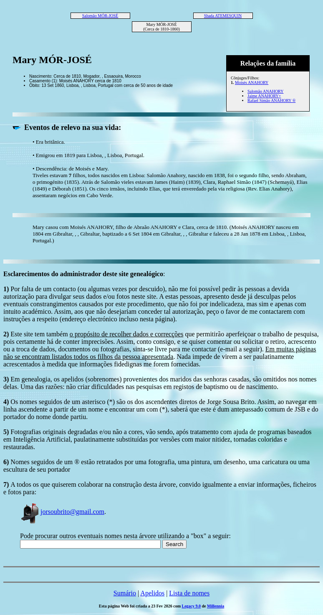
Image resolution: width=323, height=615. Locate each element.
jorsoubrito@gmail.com (62, 511)
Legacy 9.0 (191, 606)
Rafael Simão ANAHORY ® (271, 100)
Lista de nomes (189, 593)
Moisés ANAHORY (251, 82)
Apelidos (152, 593)
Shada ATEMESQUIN (223, 15)
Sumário (125, 593)
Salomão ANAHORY (265, 91)
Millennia (215, 606)
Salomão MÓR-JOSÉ (100, 15)
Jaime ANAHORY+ (264, 96)
